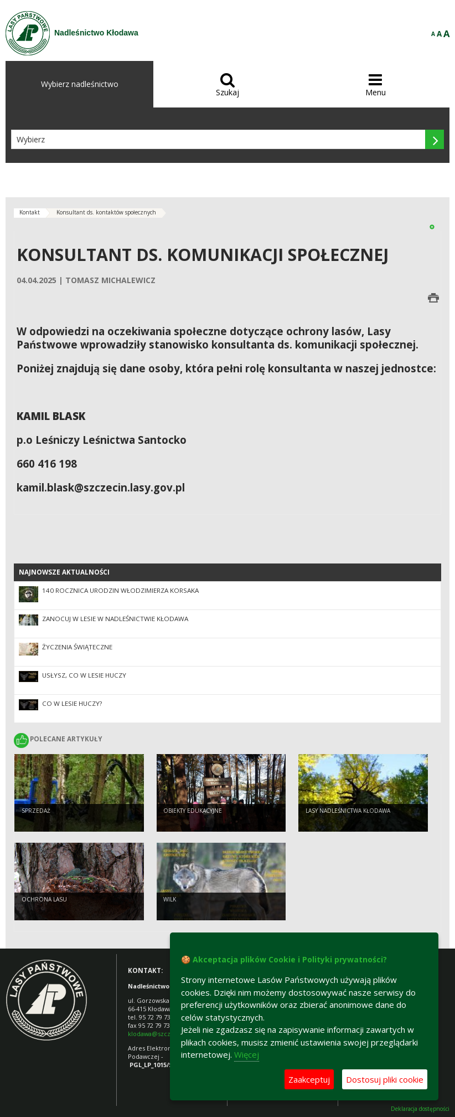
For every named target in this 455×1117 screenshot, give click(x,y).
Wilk (169, 899)
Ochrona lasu (44, 899)
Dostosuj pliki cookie (384, 1079)
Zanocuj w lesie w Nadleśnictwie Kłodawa (115, 618)
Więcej (246, 1054)
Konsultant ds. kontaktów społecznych (106, 212)
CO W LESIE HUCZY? (72, 703)
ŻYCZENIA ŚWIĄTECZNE (77, 647)
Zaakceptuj (309, 1079)
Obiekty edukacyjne (192, 810)
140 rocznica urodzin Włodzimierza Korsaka (120, 590)
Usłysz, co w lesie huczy (84, 675)
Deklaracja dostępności (420, 1109)
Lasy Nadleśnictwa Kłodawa (348, 810)
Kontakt (29, 212)
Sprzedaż (36, 810)
